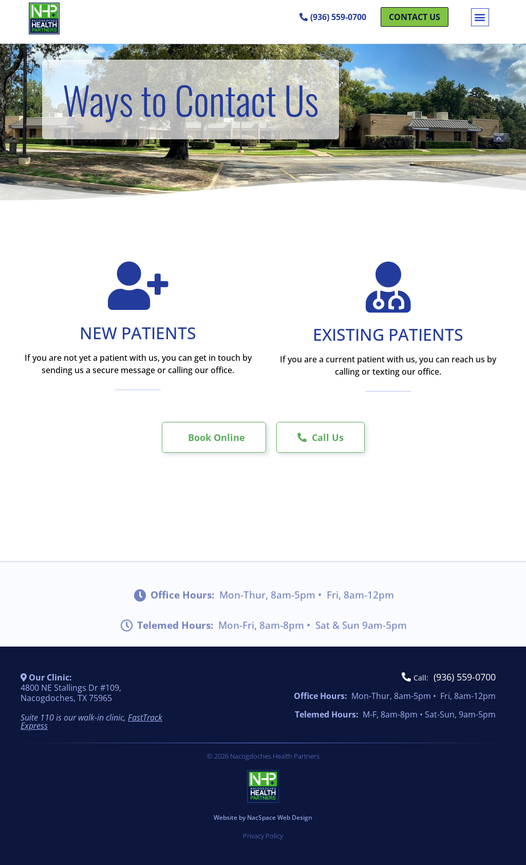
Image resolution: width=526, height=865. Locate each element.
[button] (480, 17)
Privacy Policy (263, 835)
